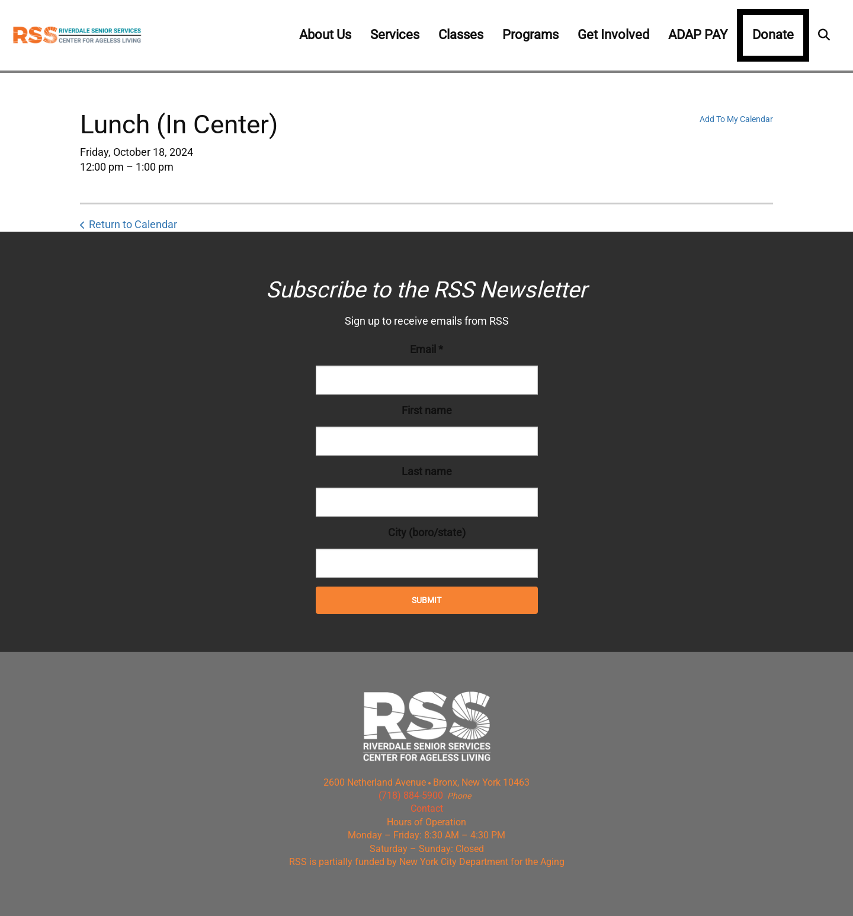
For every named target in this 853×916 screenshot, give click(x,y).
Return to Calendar (133, 224)
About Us (325, 34)
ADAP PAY (697, 34)
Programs (530, 34)
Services (394, 34)
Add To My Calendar (736, 119)
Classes (460, 34)
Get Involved (613, 34)
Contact (427, 808)
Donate (773, 34)
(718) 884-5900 (411, 795)
